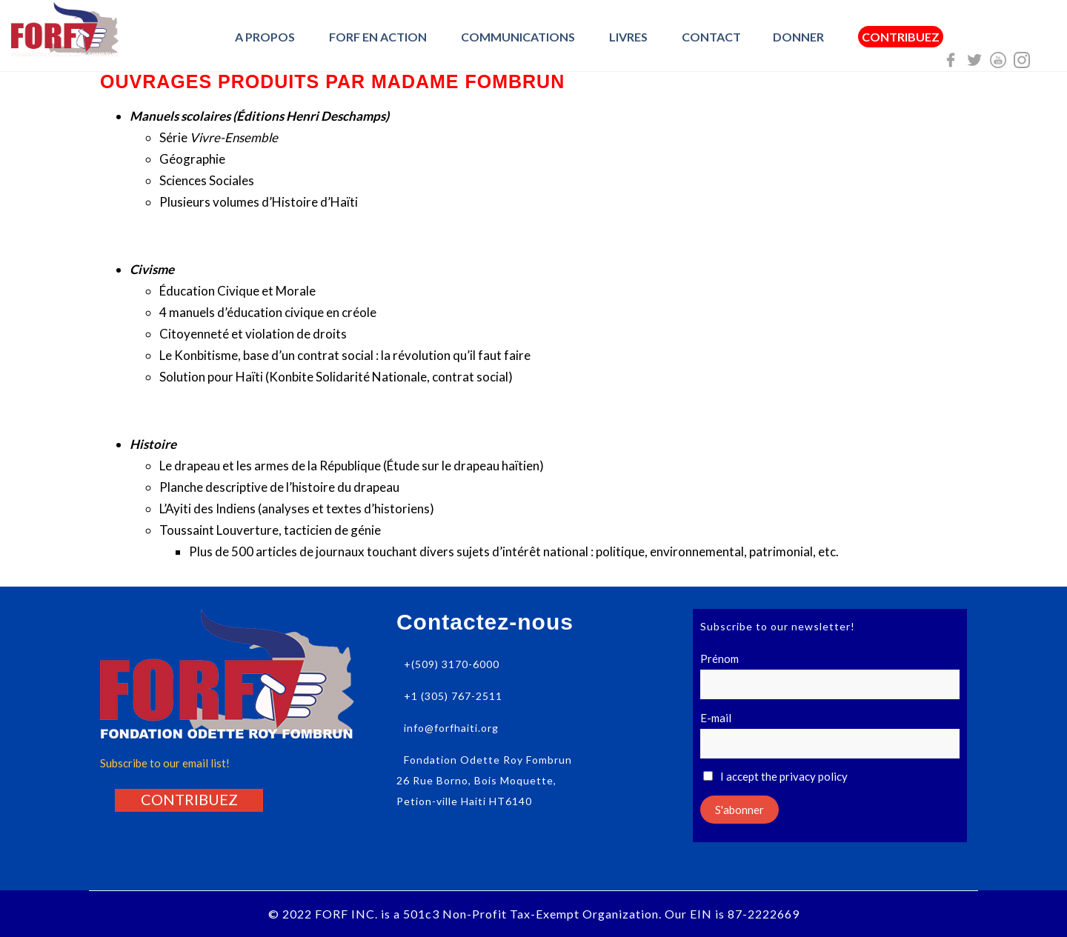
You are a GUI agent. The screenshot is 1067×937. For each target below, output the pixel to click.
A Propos (265, 37)
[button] (189, 799)
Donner (798, 37)
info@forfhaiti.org (451, 727)
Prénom (719, 658)
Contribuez (901, 37)
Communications (518, 37)
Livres (628, 37)
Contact (711, 37)
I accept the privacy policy (775, 776)
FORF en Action (378, 37)
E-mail (715, 717)
